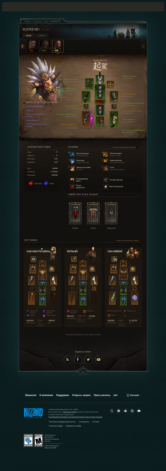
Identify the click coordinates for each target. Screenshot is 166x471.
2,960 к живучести (31, 120)
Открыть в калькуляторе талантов (126, 147)
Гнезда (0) (28, 110)
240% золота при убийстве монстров (34, 115)
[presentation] (10, 6)
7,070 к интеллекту (33, 106)
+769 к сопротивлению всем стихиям (34, 125)
